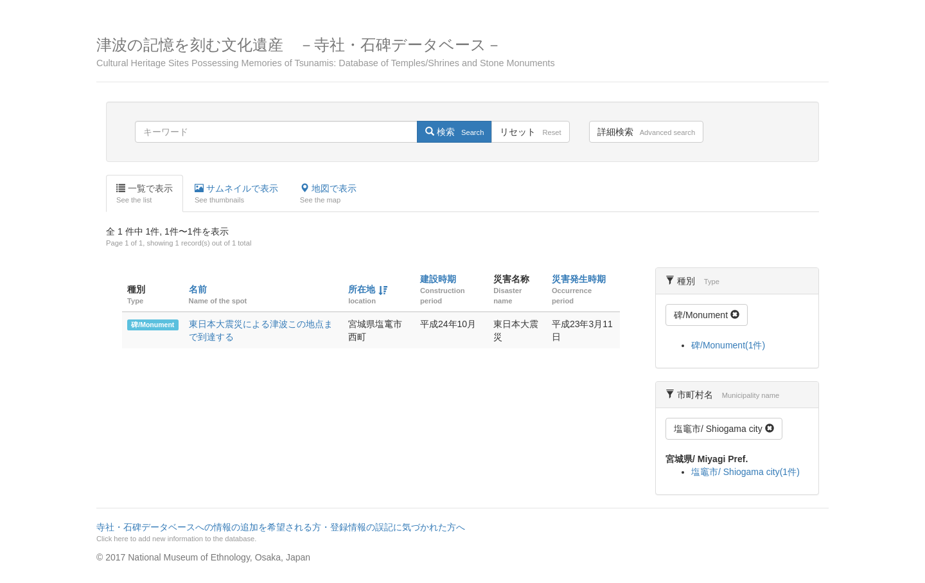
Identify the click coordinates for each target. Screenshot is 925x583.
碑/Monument (152, 324)
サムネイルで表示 (236, 194)
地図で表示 (328, 194)
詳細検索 (646, 132)
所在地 (361, 289)
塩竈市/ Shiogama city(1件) (745, 472)
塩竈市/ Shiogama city (724, 429)
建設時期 (438, 279)
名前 (198, 289)
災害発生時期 (579, 279)
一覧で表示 (144, 194)
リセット (530, 132)
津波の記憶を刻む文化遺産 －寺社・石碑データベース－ (462, 52)
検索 (454, 132)
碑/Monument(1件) (728, 345)
